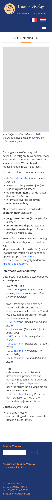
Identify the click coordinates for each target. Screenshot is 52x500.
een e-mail (29, 256)
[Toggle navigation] (43, 26)
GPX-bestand (15, 336)
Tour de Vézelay (19, 178)
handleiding (26, 394)
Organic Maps (25, 383)
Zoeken (32, 452)
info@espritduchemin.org (16, 493)
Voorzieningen (16, 289)
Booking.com (19, 263)
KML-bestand (15, 322)
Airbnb (6, 263)
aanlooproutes (15, 185)
